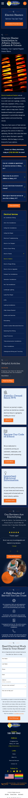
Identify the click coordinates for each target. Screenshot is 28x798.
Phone (3, 669)
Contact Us (14, 764)
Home (14, 754)
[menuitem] (14, 218)
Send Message (14, 718)
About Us (8, 420)
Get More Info (10, 500)
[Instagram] (20, 771)
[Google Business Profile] (17, 771)
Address (4, 680)
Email (3, 674)
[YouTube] (14, 771)
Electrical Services (14, 760)
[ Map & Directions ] (14, 746)
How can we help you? (7, 690)
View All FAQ (14, 205)
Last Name (4, 664)
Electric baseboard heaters (9, 95)
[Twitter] (11, 771)
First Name (4, 658)
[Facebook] (8, 771)
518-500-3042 (14, 733)
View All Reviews (14, 556)
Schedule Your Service (14, 24)
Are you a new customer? (8, 685)
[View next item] (17, 551)
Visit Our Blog (7, 381)
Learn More (9, 462)
